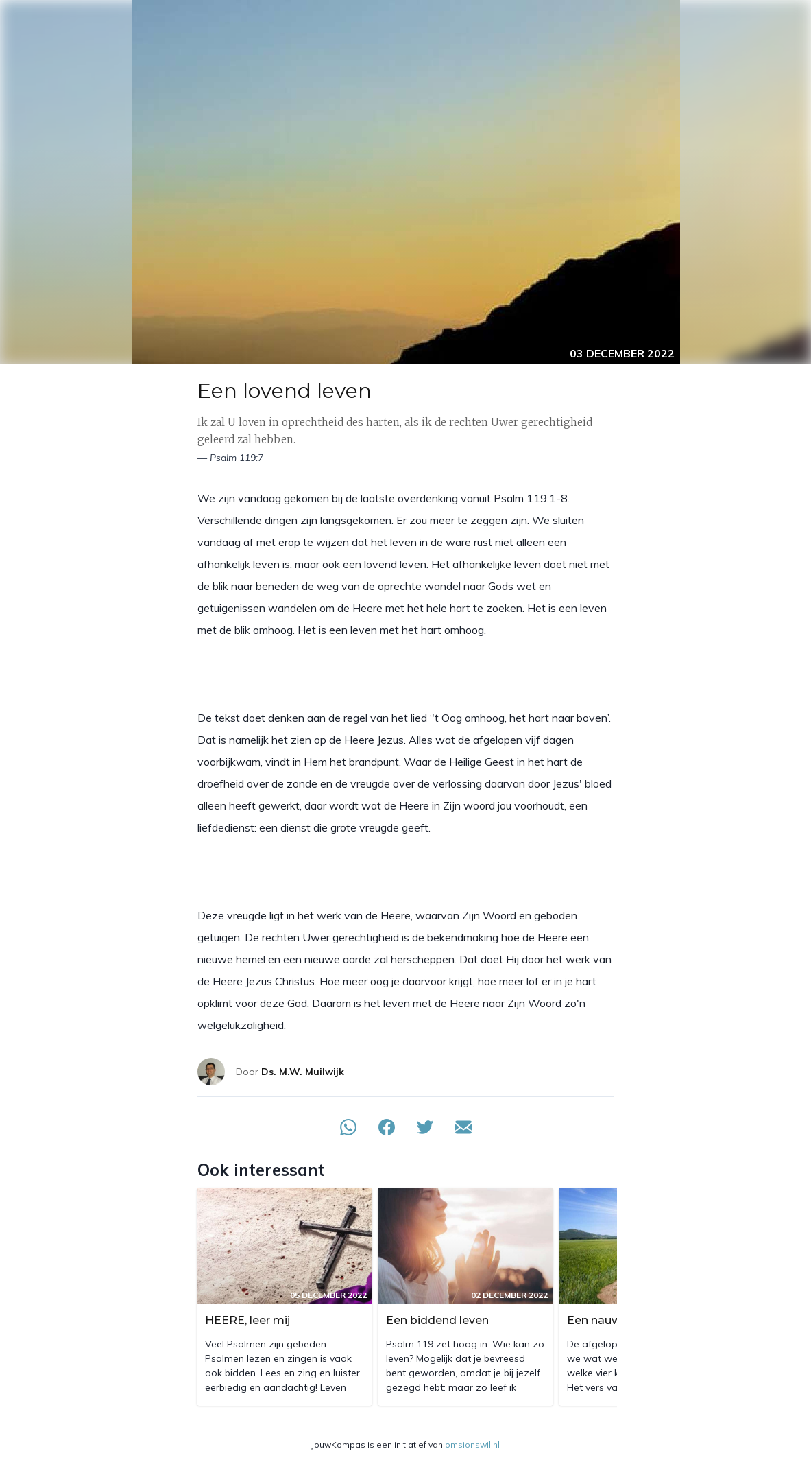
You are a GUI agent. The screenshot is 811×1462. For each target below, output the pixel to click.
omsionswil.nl (472, 1444)
